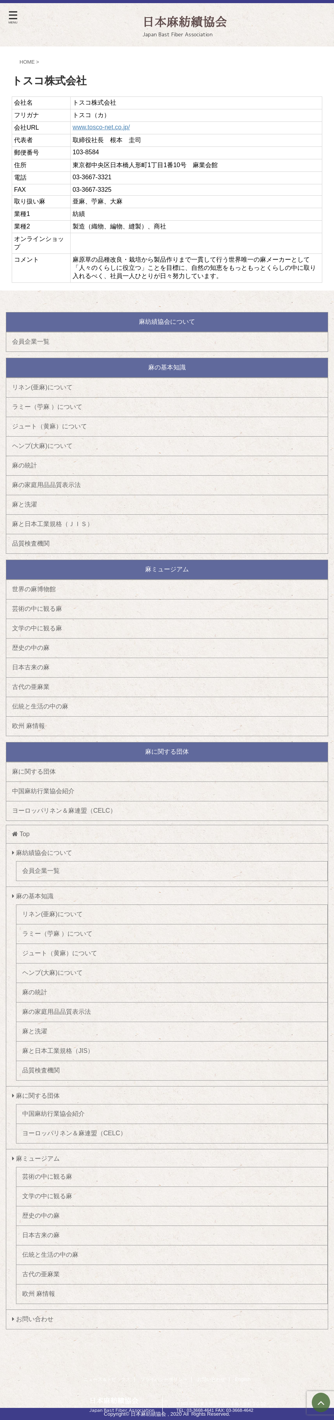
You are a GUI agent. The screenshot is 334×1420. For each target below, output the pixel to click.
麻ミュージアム (36, 1158)
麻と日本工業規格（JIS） (58, 1050)
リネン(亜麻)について (42, 387)
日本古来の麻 (31, 667)
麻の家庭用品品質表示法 (46, 485)
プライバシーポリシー (163, 1379)
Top (21, 834)
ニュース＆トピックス (107, 1379)
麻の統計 (24, 465)
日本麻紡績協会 (114, 1400)
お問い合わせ (32, 1319)
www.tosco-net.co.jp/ (101, 127)
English (242, 1379)
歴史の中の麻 (31, 647)
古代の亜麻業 (31, 686)
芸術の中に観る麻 (37, 608)
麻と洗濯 (24, 504)
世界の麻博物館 (34, 589)
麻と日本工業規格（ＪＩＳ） (52, 524)
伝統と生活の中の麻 (40, 706)
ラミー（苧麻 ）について (47, 406)
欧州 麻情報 (28, 725)
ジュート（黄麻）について (49, 426)
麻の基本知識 (32, 896)
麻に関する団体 (34, 771)
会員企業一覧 (31, 341)
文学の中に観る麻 (37, 628)
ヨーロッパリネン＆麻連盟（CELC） (64, 810)
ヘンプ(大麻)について (42, 445)
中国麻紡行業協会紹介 (43, 791)
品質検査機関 (31, 543)
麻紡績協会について (42, 852)
